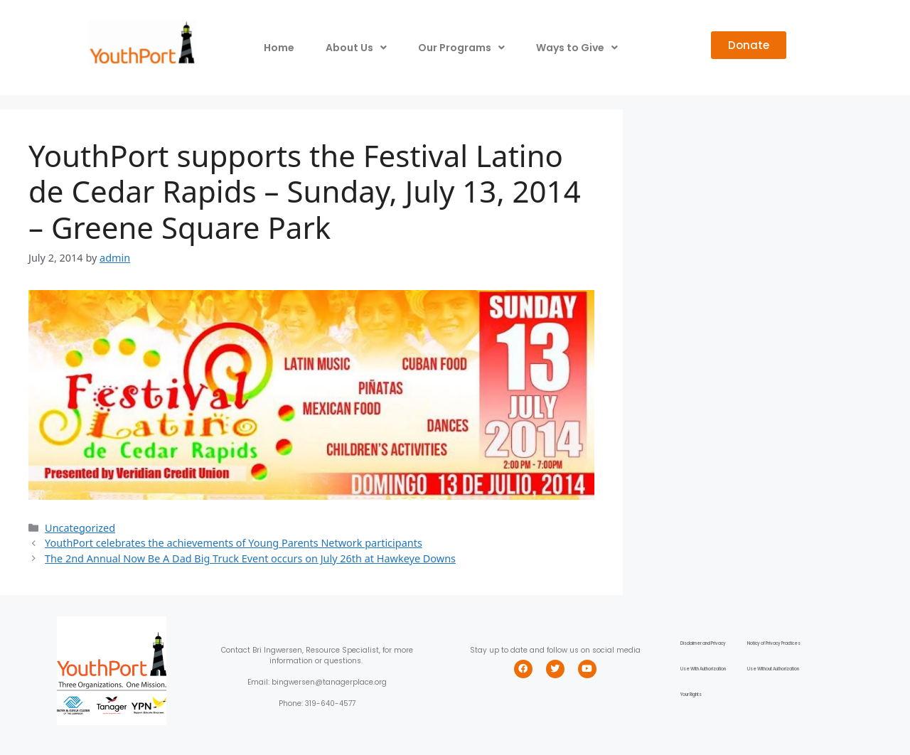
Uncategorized (80, 528)
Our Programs (461, 48)
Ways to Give (577, 48)
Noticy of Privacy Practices (774, 643)
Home (279, 48)
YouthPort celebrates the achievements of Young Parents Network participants (233, 543)
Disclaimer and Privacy (703, 643)
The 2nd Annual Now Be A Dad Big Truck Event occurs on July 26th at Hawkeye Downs (250, 558)
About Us (356, 48)
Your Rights (691, 694)
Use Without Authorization (773, 669)
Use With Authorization (703, 669)
